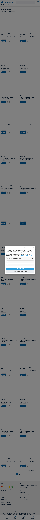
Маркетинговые (12, 264)
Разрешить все (20, 268)
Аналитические (12, 261)
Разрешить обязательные (20, 271)
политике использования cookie (25, 255)
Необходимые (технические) (15, 258)
